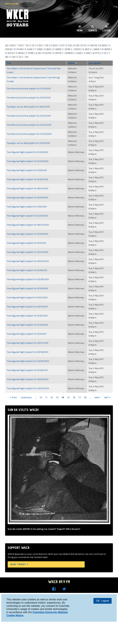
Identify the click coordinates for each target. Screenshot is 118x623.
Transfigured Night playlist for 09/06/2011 (27, 352)
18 (85, 397)
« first (13, 397)
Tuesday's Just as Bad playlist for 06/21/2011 (28, 106)
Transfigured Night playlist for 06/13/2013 (27, 188)
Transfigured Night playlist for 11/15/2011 (26, 243)
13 (57, 397)
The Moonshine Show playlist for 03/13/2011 (29, 115)
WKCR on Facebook (54, 589)
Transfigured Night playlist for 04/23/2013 (28, 388)
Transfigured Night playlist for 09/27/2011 (27, 343)
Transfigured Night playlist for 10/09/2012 (27, 152)
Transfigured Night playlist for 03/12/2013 (27, 215)
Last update (95, 63)
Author (72, 63)
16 (74, 397)
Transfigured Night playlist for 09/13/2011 (27, 306)
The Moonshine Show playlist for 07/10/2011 (29, 88)
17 (79, 397)
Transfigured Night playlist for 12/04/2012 (27, 288)
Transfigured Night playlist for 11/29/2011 (27, 170)
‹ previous (26, 397)
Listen (106, 30)
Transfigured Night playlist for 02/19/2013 (27, 197)
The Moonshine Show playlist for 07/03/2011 (29, 134)
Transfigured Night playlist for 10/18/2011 (27, 270)
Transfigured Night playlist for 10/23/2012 (27, 324)
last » (107, 397)
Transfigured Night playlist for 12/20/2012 (27, 179)
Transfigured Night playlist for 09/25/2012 (28, 261)
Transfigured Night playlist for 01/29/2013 (27, 234)
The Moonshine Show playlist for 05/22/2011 (29, 125)
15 (68, 397)
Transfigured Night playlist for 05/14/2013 (27, 252)
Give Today (18, 564)
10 (41, 397)
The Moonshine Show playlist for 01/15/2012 (29, 97)
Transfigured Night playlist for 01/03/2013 (27, 161)
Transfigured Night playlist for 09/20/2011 (27, 379)
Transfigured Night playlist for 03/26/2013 (28, 279)
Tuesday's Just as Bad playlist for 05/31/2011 (28, 143)
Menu (80, 30)
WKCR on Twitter (64, 589)
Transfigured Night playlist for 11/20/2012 (27, 297)
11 (46, 397)
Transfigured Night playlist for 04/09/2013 (28, 361)
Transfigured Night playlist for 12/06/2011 (27, 370)
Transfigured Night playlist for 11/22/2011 (27, 206)
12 (51, 397)
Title (9, 63)
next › (97, 397)
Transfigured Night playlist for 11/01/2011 (26, 334)
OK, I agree (102, 600)
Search (92, 30)
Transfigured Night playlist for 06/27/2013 (28, 225)
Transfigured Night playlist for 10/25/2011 (27, 315)
